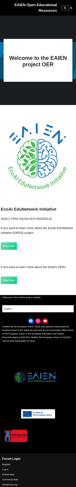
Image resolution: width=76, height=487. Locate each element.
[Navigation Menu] (65, 7)
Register (6, 464)
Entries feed (8, 474)
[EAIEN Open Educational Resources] (29, 8)
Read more (9, 246)
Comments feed (10, 479)
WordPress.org (9, 484)
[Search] (71, 8)
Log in (5, 469)
